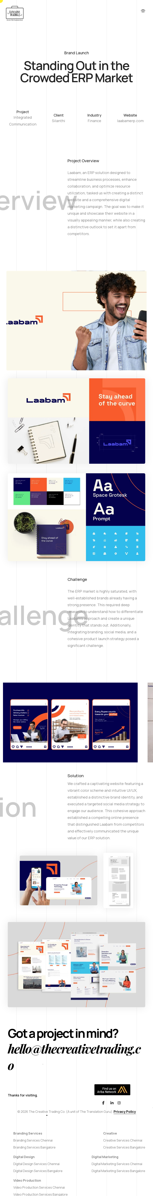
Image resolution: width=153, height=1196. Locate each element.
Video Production (27, 1180)
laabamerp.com (130, 120)
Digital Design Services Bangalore (38, 1171)
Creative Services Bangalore (124, 1147)
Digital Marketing (105, 1157)
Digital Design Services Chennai (36, 1164)
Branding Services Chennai (33, 1140)
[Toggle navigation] (143, 13)
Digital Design (24, 1157)
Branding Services (27, 1133)
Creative (110, 1133)
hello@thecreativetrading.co (74, 1056)
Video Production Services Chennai (39, 1187)
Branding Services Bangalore (34, 1147)
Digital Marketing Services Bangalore (118, 1171)
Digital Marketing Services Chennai (117, 1164)
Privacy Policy (125, 1111)
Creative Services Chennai (122, 1140)
